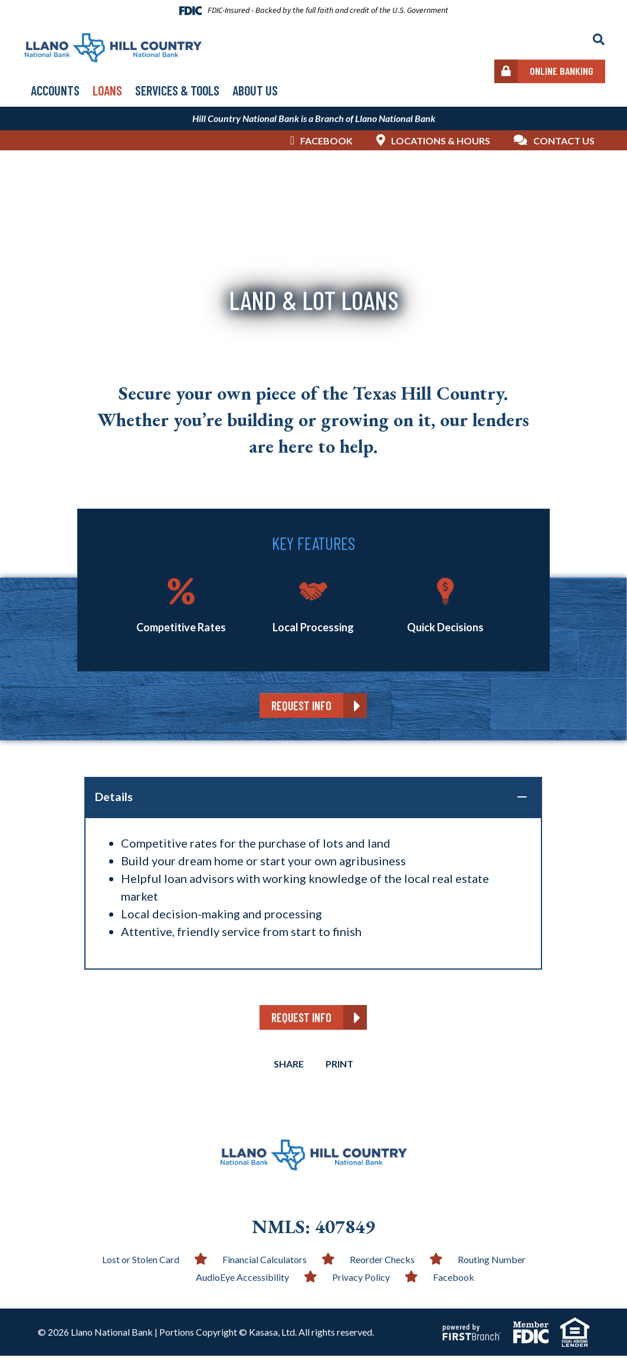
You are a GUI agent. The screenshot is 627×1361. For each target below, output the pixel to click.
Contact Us (564, 140)
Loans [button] (107, 90)
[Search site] (599, 39)
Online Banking (561, 70)
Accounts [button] (55, 90)
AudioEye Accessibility (242, 1282)
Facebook (326, 140)
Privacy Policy (361, 1282)
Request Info (301, 705)
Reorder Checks (382, 1264)
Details (114, 797)
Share (288, 1069)
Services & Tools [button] (177, 90)
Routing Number (492, 1264)
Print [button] (340, 1069)
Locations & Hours (440, 140)
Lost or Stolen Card (140, 1264)
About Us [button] (255, 90)
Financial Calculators (264, 1264)
